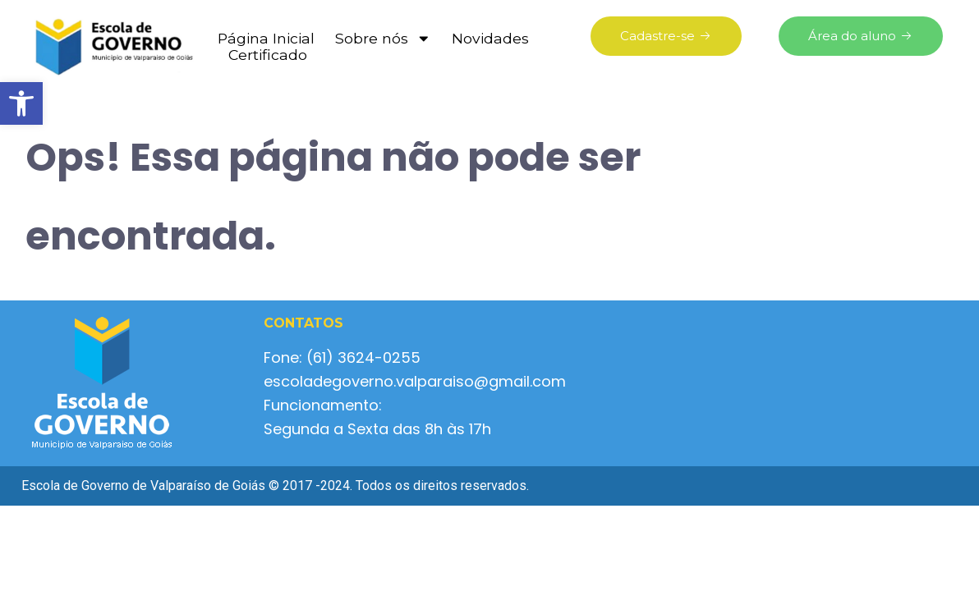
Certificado (267, 55)
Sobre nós (383, 38)
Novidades (490, 38)
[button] (21, 103)
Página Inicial (266, 38)
